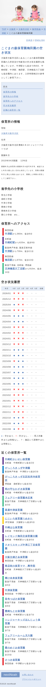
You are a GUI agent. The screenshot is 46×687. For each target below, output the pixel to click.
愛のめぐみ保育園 (15, 647)
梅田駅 (9, 260)
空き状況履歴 (9, 106)
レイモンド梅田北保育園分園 (21, 536)
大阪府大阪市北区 (10, 133)
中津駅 (9, 233)
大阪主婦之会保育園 (16, 557)
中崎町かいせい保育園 (17, 459)
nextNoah (10, 674)
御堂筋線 (36, 29)
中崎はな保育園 (14, 527)
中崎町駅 (10, 242)
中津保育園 (11, 590)
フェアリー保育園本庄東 (19, 497)
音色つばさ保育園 (15, 599)
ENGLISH (40, 40)
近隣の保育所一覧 (11, 110)
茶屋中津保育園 (14, 510)
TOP (4, 29)
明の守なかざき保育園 (17, 489)
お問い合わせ (28, 675)
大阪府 (12, 29)
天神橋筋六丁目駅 (15, 268)
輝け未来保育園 (14, 578)
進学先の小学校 (10, 96)
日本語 (29, 40)
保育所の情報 (9, 92)
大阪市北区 (24, 29)
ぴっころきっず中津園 (17, 468)
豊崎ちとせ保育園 (15, 611)
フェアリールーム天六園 (19, 635)
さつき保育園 (12, 660)
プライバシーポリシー (31, 679)
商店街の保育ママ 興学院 (20, 566)
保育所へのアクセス (13, 101)
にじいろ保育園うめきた (19, 518)
